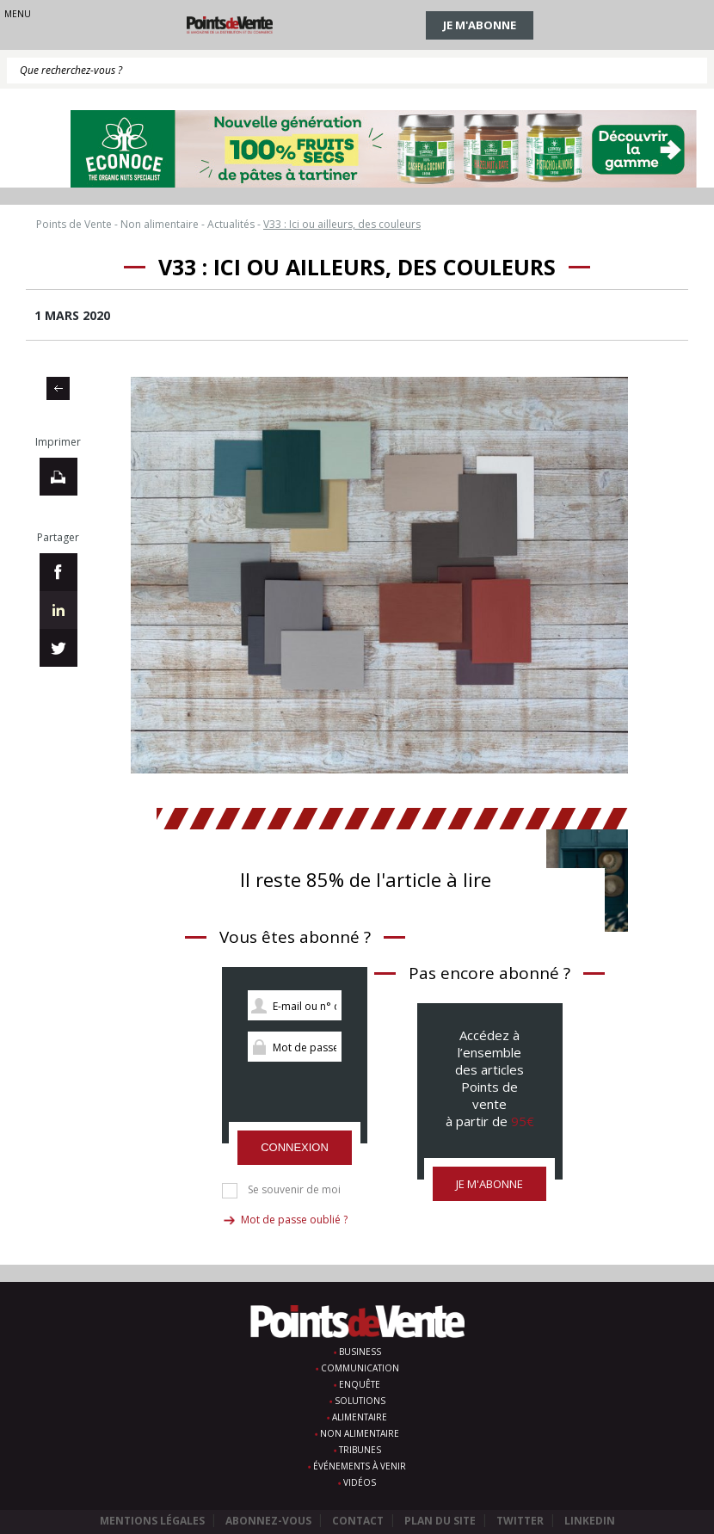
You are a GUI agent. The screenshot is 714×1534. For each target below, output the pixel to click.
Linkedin (589, 1520)
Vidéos (359, 1482)
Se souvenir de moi (294, 1190)
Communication (360, 1368)
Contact (358, 1520)
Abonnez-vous (268, 1520)
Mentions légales (152, 1520)
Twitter (520, 1520)
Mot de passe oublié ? (294, 1219)
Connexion (295, 1147)
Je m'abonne (479, 25)
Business (360, 1352)
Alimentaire (359, 1417)
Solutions (360, 1401)
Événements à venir (359, 1466)
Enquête (359, 1384)
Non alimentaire (359, 1433)
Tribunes (360, 1450)
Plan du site (440, 1520)
